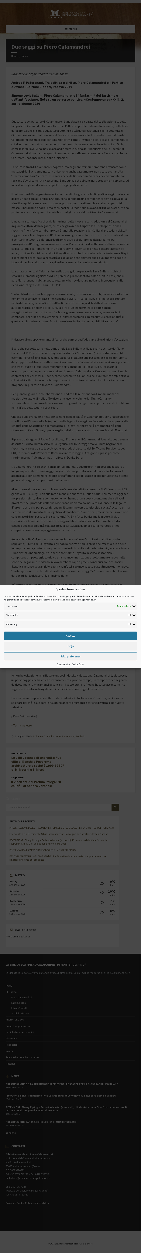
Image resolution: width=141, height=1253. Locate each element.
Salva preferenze (70, 656)
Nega (70, 646)
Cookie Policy (78, 664)
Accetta (70, 636)
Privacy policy (63, 664)
